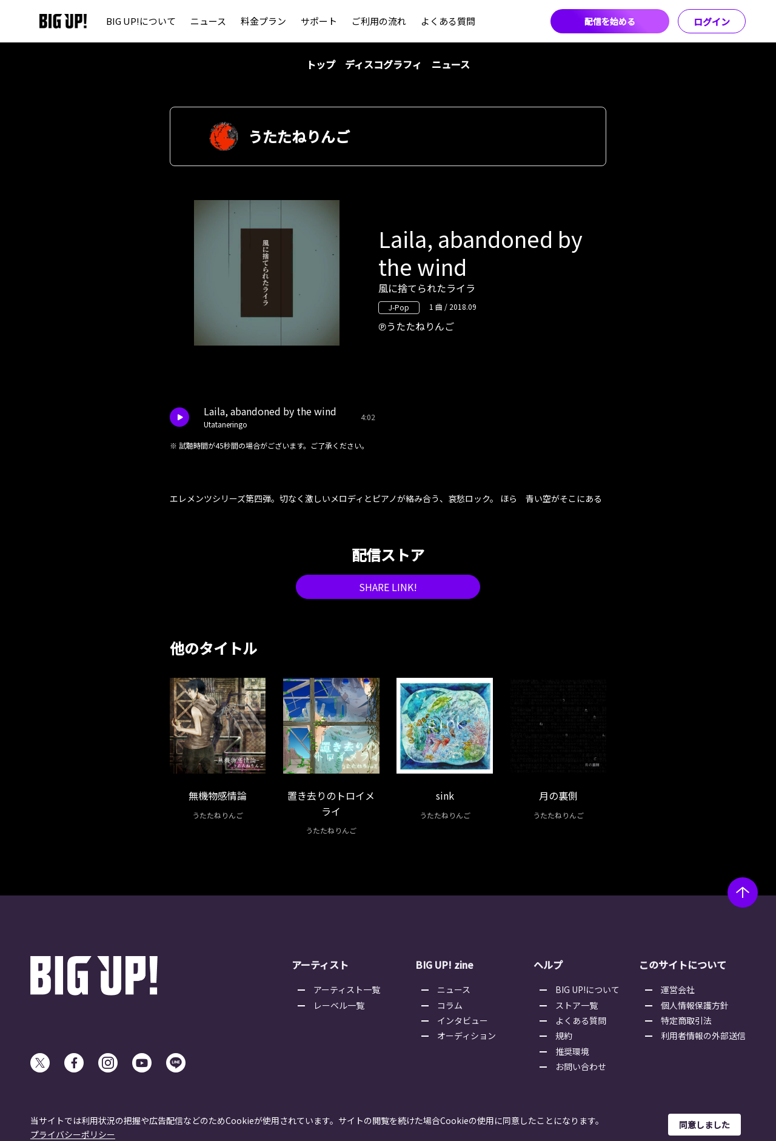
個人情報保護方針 (695, 1005)
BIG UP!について (141, 20)
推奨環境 (572, 1051)
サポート (319, 20)
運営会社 (678, 989)
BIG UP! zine (444, 964)
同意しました (704, 1125)
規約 (563, 1035)
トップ (320, 64)
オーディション (466, 1035)
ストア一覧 (576, 1005)
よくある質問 (448, 20)
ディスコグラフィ (383, 64)
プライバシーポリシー (72, 1134)
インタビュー (462, 1020)
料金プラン (263, 20)
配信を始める (609, 21)
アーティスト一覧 (346, 989)
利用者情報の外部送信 (703, 1035)
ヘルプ (548, 964)
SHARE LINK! (388, 587)
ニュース (208, 20)
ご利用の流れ (379, 20)
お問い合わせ (580, 1066)
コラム (450, 1005)
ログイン (712, 21)
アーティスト (320, 964)
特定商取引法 (686, 1020)
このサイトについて (682, 964)
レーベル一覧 (338, 1005)
